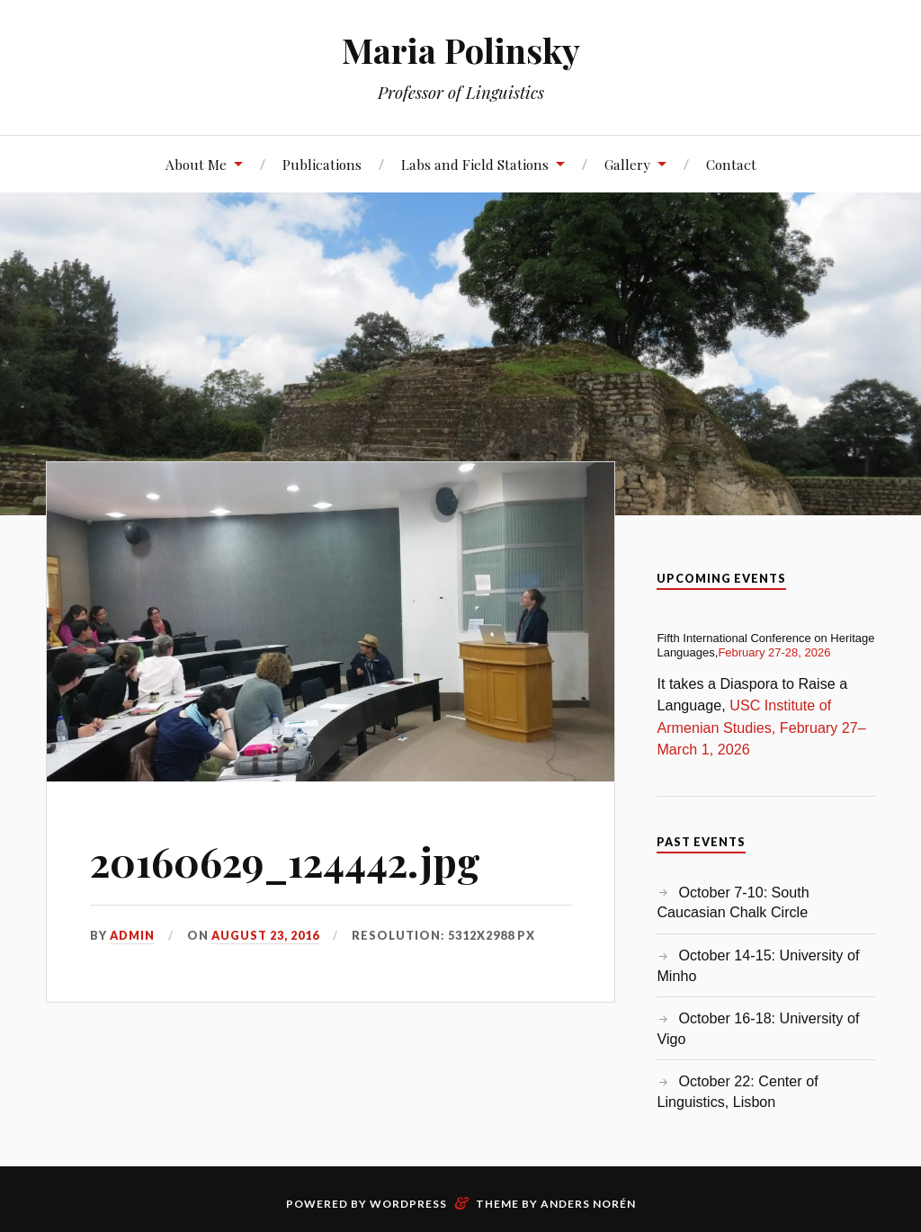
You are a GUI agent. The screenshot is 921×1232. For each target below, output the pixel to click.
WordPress (408, 1203)
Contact (731, 164)
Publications (322, 164)
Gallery (627, 164)
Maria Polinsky (461, 50)
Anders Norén (588, 1203)
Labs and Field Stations (475, 164)
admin (132, 935)
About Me (196, 164)
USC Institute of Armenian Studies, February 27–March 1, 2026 (761, 726)
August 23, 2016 (265, 935)
